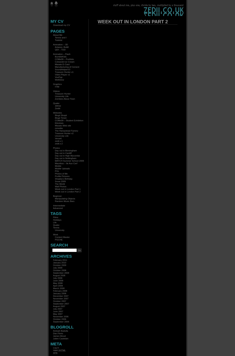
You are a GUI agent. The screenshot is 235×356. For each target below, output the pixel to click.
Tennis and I (61, 37)
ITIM (57, 86)
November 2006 (60, 316)
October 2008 (59, 270)
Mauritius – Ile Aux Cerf (66, 163)
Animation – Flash (61, 54)
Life (55, 222)
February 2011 (60, 260)
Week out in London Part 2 (68, 191)
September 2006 (61, 321)
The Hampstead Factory (66, 130)
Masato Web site (63, 125)
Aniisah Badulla (60, 331)
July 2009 (57, 267)
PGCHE (59, 239)
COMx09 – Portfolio (64, 59)
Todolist (58, 40)
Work (55, 234)
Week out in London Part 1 (68, 189)
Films (55, 217)
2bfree (58, 106)
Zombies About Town (65, 99)
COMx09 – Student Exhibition (69, 120)
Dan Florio (58, 333)
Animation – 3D (60, 44)
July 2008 (57, 278)
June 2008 (58, 280)
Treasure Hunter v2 (64, 133)
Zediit (57, 108)
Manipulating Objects (65, 198)
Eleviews (59, 123)
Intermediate (59, 205)
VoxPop (58, 77)
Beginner (57, 196)
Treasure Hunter (63, 93)
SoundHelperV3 (62, 69)
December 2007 (60, 296)
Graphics (57, 84)
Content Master (62, 237)
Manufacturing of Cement (67, 67)
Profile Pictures (62, 176)
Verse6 (58, 138)
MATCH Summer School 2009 (69, 161)
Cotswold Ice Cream (65, 62)
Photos (56, 148)
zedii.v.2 (59, 143)
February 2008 (60, 291)
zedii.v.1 (59, 141)
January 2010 (59, 262)
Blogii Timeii (60, 118)
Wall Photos (60, 186)
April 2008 (58, 285)
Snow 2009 (60, 181)
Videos (56, 91)
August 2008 (59, 275)
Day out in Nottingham (65, 158)
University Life (61, 96)
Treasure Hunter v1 (64, 72)
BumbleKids (60, 56)
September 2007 (61, 303)
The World (60, 184)
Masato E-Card (62, 64)
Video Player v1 (62, 74)
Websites (57, 113)
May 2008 (58, 283)
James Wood (59, 336)
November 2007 (60, 298)
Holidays (57, 220)
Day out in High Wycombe (67, 155)
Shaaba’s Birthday (64, 179)
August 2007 (59, 306)
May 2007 (58, 314)
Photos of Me (61, 173)
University (59, 230)
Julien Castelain (60, 338)
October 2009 (59, 265)
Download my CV (61, 25)
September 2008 (61, 273)
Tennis (56, 227)
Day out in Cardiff (63, 153)
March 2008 (58, 288)
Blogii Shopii (61, 115)
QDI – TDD (60, 49)
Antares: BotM (62, 47)
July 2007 (57, 309)
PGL (57, 171)
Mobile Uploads (62, 168)
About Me (57, 35)
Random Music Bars (65, 201)
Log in (56, 347)
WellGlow (59, 79)
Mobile (58, 166)
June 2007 (58, 311)
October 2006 (59, 319)
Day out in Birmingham (66, 150)
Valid (59, 350)
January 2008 (59, 293)
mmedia (59, 128)
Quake (56, 103)
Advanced (58, 208)
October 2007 (59, 301)
